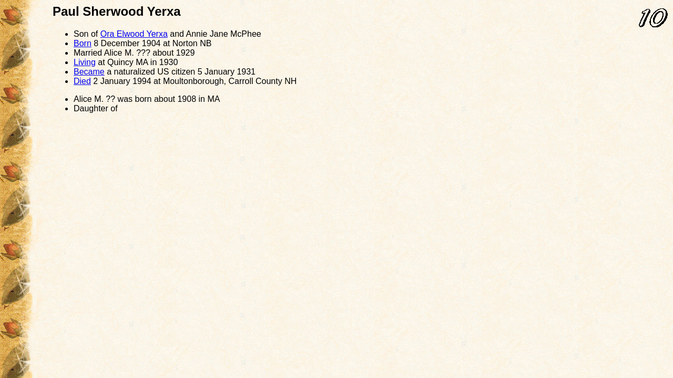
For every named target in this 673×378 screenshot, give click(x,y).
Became (89, 71)
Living (85, 62)
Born (82, 43)
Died (82, 81)
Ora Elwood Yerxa (134, 33)
